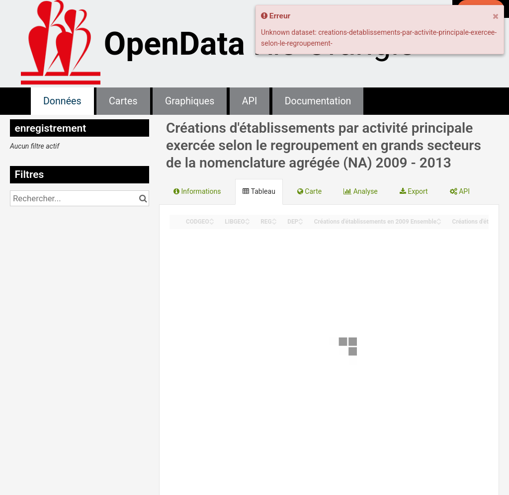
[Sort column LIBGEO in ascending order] (247, 219)
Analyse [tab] (360, 191)
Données (62, 101)
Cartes (123, 101)
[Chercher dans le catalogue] (143, 198)
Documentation (318, 101)
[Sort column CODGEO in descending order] (211, 222)
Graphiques (189, 101)
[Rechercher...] (79, 198)
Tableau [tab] (259, 191)
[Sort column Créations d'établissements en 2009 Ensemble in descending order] (438, 222)
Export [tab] (414, 191)
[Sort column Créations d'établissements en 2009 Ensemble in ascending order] (438, 219)
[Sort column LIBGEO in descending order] (247, 222)
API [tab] (460, 191)
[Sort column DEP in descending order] (300, 222)
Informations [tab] (197, 191)
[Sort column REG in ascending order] (274, 219)
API (249, 101)
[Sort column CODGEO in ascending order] (211, 219)
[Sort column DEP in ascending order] (300, 219)
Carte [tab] (309, 191)
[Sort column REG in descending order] (274, 222)
